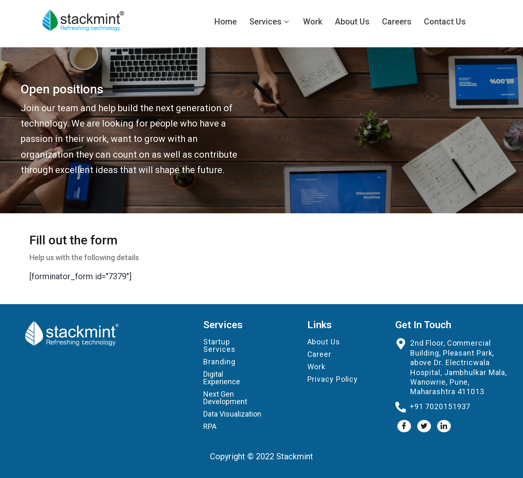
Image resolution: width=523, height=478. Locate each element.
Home (225, 22)
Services (270, 22)
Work (312, 22)
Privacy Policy (332, 379)
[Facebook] (404, 426)
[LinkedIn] (444, 426)
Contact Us (445, 22)
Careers (396, 22)
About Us (352, 22)
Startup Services (219, 345)
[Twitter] (424, 426)
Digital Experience (221, 378)
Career (319, 354)
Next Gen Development (225, 398)
